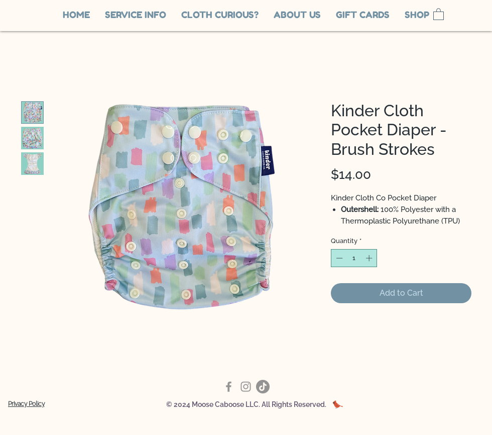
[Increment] (370, 258)
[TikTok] (263, 386)
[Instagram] (246, 386)
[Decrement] (338, 258)
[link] (438, 14)
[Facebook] (228, 386)
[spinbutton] (354, 258)
